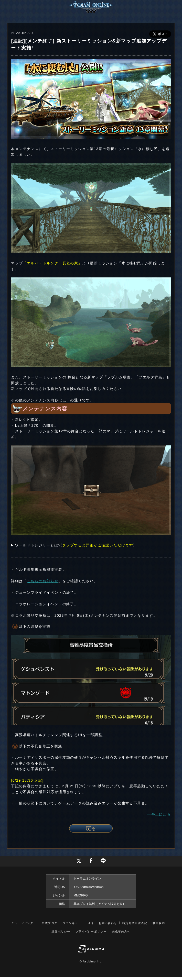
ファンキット (72, 923)
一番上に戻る (159, 814)
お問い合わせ (108, 923)
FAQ (90, 923)
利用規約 (159, 923)
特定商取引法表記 (134, 923)
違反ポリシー (60, 931)
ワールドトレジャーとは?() (75, 545)
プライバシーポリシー (91, 931)
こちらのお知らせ (42, 581)
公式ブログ (49, 923)
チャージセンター (24, 923)
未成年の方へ (121, 931)
